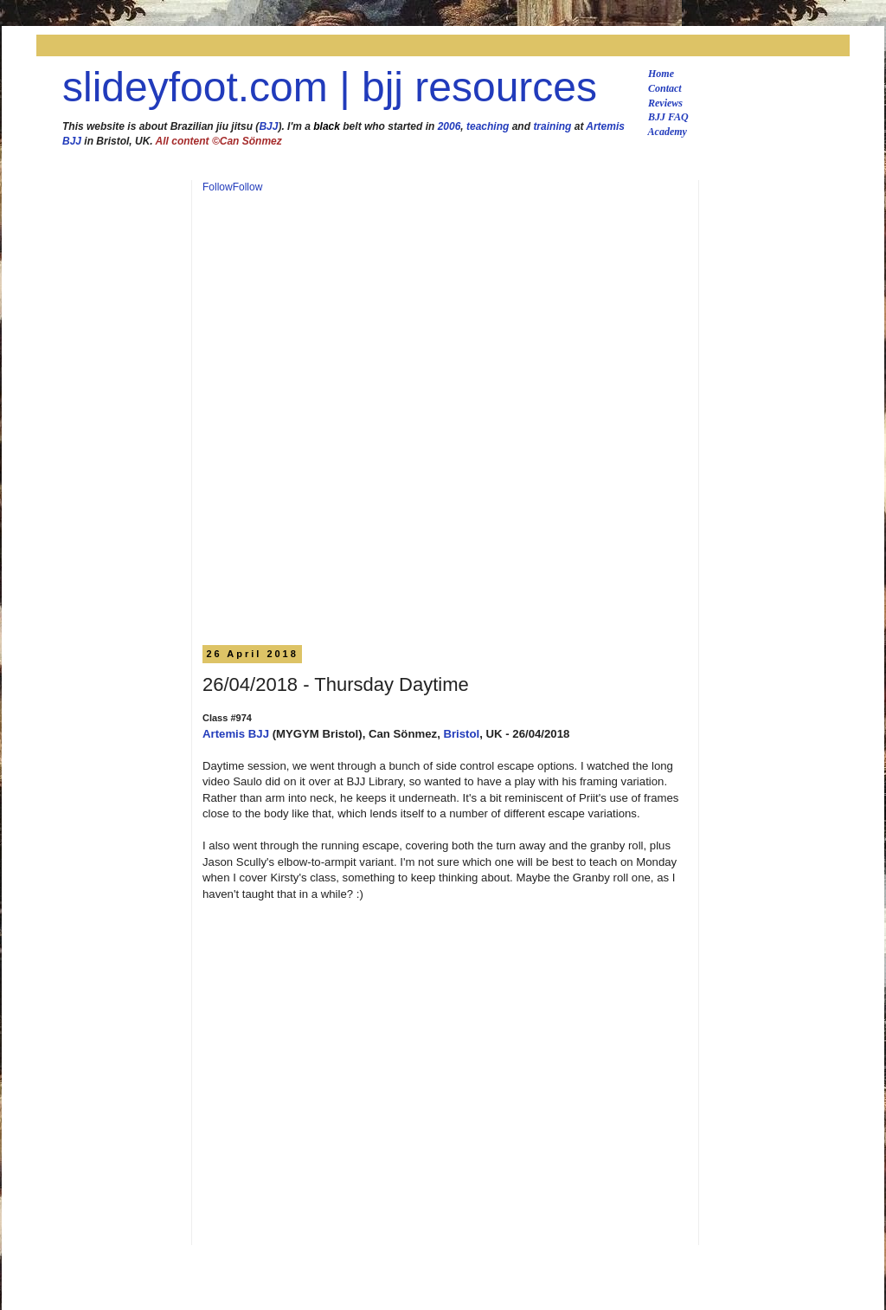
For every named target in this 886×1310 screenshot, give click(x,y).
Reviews (665, 103)
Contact (665, 88)
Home (661, 74)
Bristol (461, 733)
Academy (667, 132)
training (552, 126)
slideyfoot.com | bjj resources (329, 87)
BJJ (268, 126)
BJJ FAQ (668, 117)
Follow (217, 187)
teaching (487, 126)
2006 (449, 126)
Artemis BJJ (235, 733)
